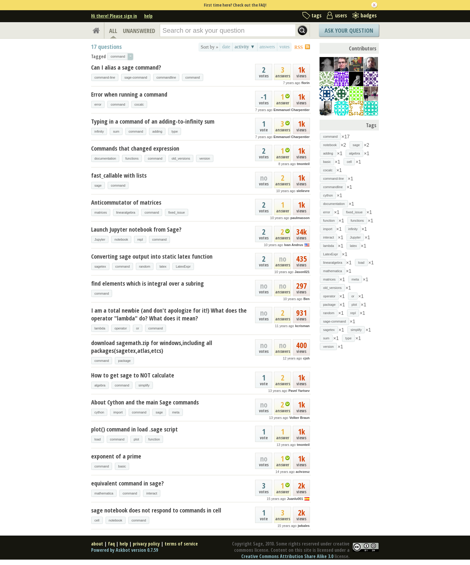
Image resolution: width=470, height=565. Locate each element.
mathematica (103, 493)
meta (175, 412)
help (148, 16)
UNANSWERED (139, 31)
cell (97, 520)
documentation (105, 158)
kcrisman (302, 326)
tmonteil (303, 164)
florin (306, 83)
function (154, 439)
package (124, 360)
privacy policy (146, 543)
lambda (99, 328)
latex (162, 266)
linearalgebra (125, 212)
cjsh (306, 358)
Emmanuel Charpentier (292, 110)
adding (157, 131)
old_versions (181, 158)
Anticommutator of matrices (126, 202)
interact (151, 493)
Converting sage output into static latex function (152, 256)
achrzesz (303, 471)
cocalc (139, 104)
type (174, 131)
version (204, 158)
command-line (104, 77)
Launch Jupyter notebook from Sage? (136, 229)
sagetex (100, 266)
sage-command (135, 77)
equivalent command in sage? (127, 483)
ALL (113, 31)
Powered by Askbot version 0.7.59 (124, 550)
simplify (144, 385)
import (118, 412)
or (137, 328)
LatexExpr (183, 266)
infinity (99, 131)
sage (98, 185)
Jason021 (302, 272)
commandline (166, 77)
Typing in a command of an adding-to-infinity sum (152, 121)
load (97, 439)
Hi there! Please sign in (114, 16)
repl (140, 239)
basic (122, 466)
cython (99, 412)
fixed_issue (176, 212)
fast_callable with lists (119, 175)
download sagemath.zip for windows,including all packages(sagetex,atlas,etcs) (151, 347)
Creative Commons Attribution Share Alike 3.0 (287, 556)
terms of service (181, 543)
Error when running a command (129, 94)
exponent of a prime (116, 456)
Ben (306, 299)
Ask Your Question (349, 30)
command (192, 77)
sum (116, 131)
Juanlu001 (295, 498)
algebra (100, 385)
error (97, 104)
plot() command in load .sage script (134, 429)
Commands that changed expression (135, 148)
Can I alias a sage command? (126, 67)
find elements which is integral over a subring (147, 283)
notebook (121, 239)
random (144, 266)
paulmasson (300, 218)
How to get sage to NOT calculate (132, 375)
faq (111, 543)
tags (316, 15)
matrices (100, 212)
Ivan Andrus (293, 245)
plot (136, 439)
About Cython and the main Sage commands (145, 402)
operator (121, 328)
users (341, 15)
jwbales (304, 525)
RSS (298, 47)
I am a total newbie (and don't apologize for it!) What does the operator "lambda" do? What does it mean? (169, 314)
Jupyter (99, 239)
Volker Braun (299, 417)
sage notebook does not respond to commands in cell (156, 510)
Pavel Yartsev (299, 390)
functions (131, 158)
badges (369, 15)
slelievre (303, 191)
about (97, 543)
